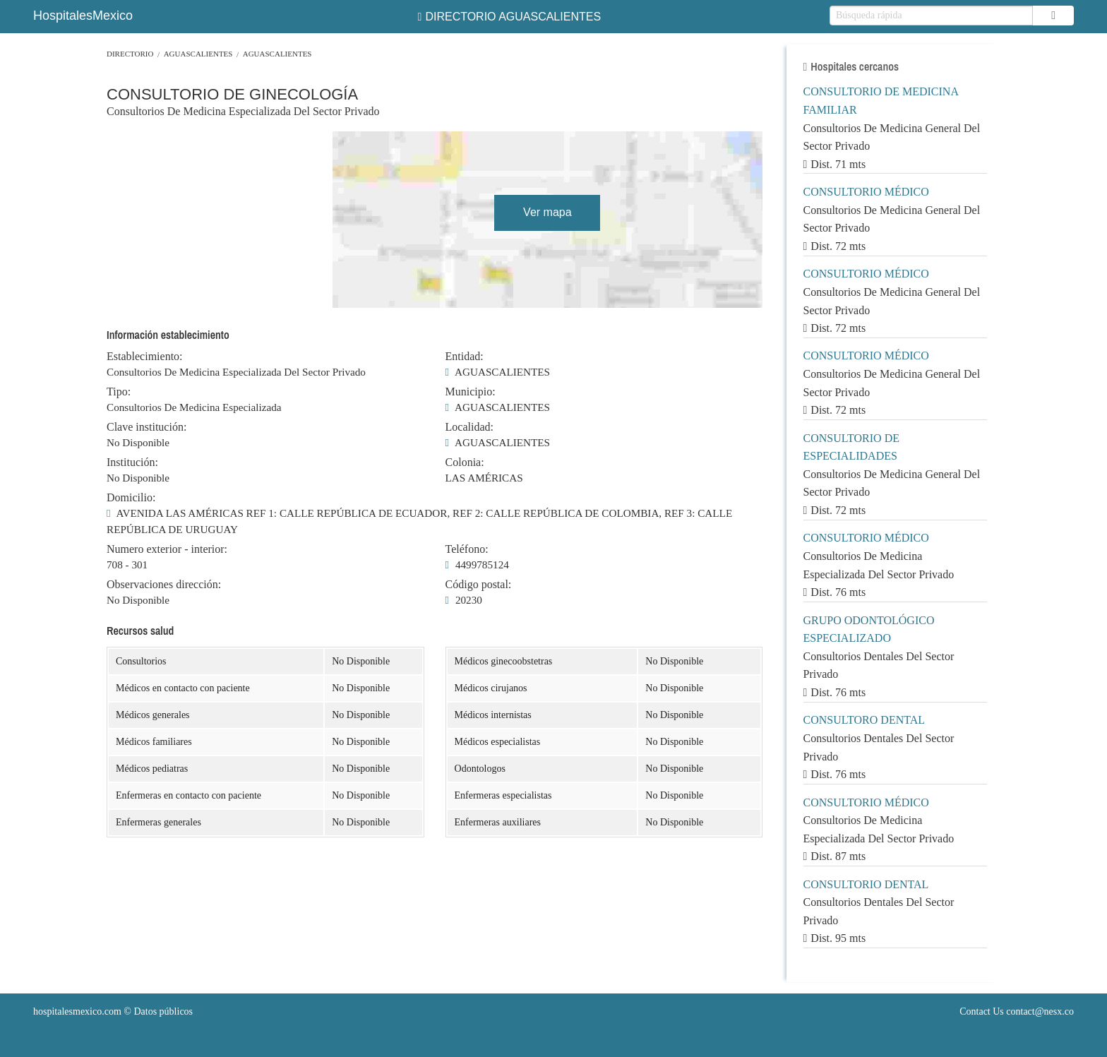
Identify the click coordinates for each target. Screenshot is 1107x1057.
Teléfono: (467, 549)
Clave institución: (146, 427)
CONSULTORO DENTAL (864, 720)
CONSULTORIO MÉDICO (866, 192)
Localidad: (469, 427)
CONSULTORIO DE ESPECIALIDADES (851, 447)
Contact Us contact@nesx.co (1016, 1011)
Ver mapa (547, 212)
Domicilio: (131, 497)
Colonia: (464, 462)
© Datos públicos (113, 1011)
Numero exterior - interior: (167, 549)
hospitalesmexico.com (77, 1011)
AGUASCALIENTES (198, 53)
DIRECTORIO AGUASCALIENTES (510, 17)
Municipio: (470, 392)
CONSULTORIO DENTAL (866, 884)
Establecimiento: (145, 356)
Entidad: (464, 356)
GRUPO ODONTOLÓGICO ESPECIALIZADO (869, 629)
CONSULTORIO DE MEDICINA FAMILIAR (881, 100)
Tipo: (119, 392)
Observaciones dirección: (164, 584)
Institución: (132, 462)
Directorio (130, 53)
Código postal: (478, 584)
